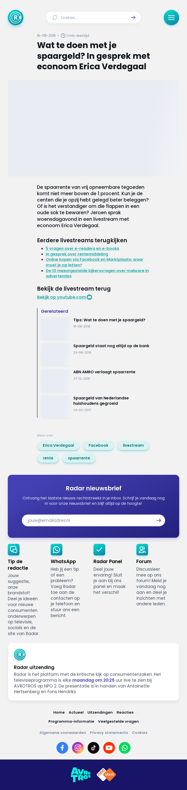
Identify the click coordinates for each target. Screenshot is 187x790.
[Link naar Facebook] (62, 748)
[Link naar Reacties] (125, 712)
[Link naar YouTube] (109, 748)
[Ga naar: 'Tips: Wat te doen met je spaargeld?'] (95, 328)
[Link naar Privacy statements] (109, 732)
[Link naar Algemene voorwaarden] (62, 732)
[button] (133, 17)
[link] (58, 445)
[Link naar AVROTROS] (81, 774)
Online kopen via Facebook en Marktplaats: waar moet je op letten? (94, 262)
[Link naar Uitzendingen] (100, 712)
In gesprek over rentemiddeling (77, 254)
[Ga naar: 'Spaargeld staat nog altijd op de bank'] (95, 354)
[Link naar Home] (59, 712)
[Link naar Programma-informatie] (71, 721)
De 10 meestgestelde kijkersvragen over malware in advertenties (97, 273)
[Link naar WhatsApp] (125, 748)
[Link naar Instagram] (78, 748)
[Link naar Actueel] (76, 712)
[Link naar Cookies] (140, 732)
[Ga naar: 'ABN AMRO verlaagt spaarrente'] (95, 380)
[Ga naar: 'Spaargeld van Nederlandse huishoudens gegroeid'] (95, 406)
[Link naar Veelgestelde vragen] (118, 721)
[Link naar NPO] (106, 774)
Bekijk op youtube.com (61, 297)
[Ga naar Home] (15, 17)
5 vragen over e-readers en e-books (82, 248)
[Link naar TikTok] (93, 748)
